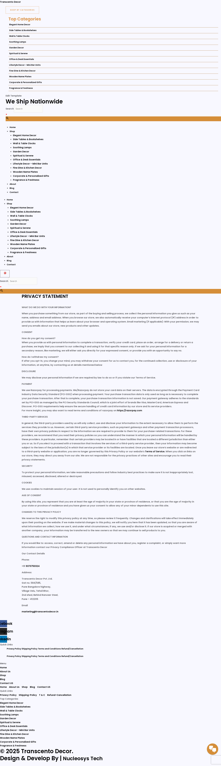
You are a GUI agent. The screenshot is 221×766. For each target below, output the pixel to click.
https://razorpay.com (130, 411)
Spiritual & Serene (20, 228)
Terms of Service (155, 452)
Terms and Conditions (49, 649)
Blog (9, 260)
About (10, 256)
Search (10, 108)
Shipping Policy (29, 649)
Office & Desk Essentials (24, 232)
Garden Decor (18, 224)
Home (10, 200)
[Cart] (5, 274)
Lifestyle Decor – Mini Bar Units (28, 236)
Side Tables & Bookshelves (25, 212)
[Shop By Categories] (22, 10)
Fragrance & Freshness (23, 252)
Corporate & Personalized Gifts (28, 248)
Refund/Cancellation (72, 649)
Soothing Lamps (19, 220)
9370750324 (33, 566)
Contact (11, 265)
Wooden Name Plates (22, 244)
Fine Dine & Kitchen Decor (25, 240)
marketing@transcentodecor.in (40, 612)
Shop (9, 204)
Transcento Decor (10, 2)
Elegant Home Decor (22, 208)
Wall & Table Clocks (21, 216)
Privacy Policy (14, 649)
